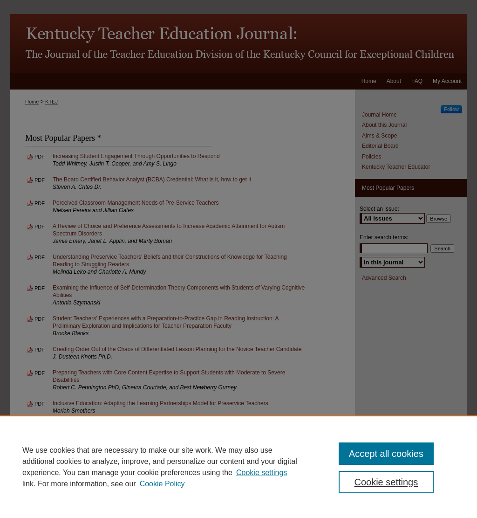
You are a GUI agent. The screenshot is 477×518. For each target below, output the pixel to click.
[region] (238, 466)
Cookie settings (261, 473)
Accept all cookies (386, 454)
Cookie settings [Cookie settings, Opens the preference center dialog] (386, 482)
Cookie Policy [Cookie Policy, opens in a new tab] (162, 484)
